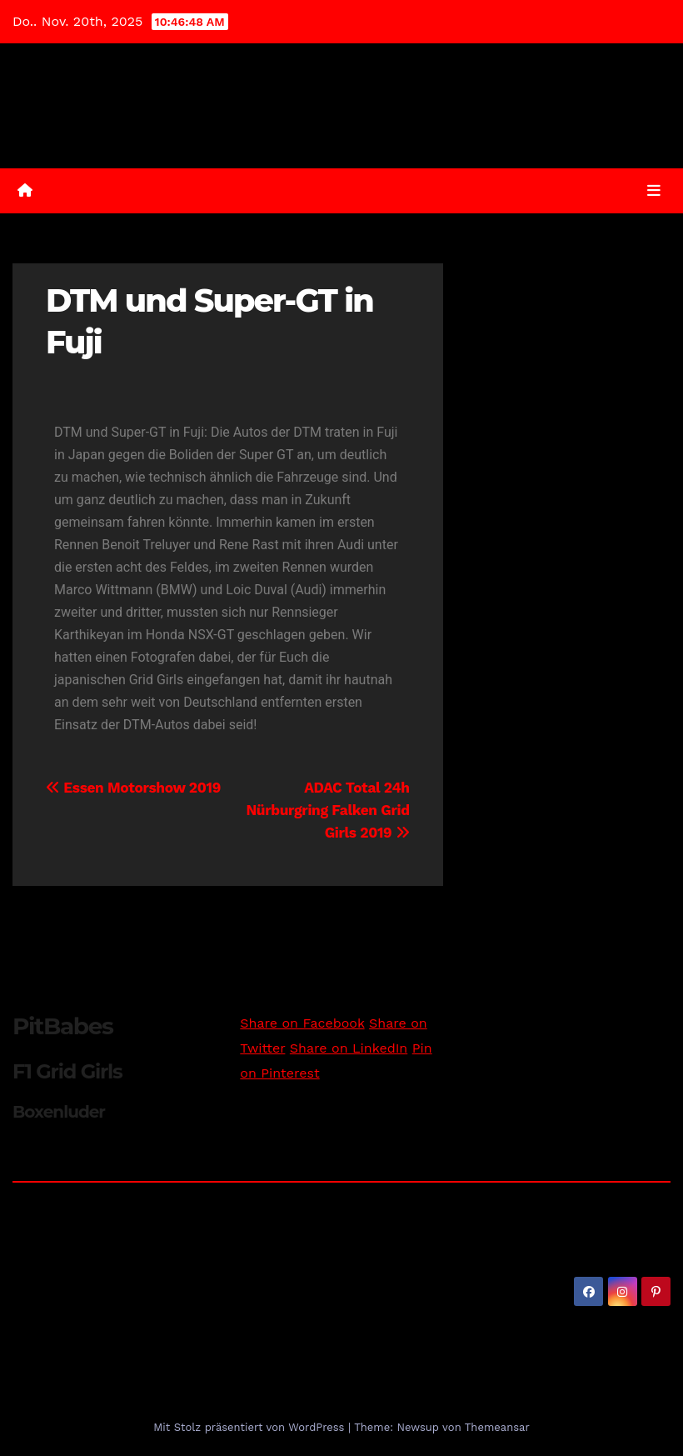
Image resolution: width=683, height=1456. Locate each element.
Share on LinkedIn (348, 1048)
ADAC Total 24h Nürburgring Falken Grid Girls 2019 (327, 810)
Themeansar (497, 1427)
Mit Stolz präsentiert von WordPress (250, 1427)
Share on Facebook (302, 1023)
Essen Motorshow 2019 (133, 787)
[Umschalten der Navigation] (654, 191)
